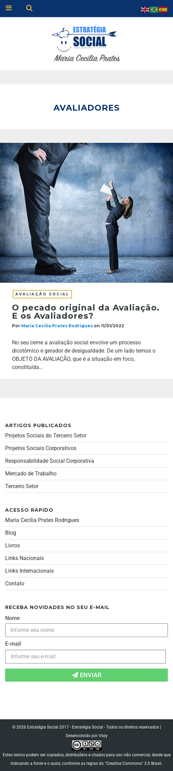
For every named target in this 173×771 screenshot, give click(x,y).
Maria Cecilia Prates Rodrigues (57, 326)
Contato (14, 583)
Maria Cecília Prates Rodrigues (42, 520)
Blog (10, 533)
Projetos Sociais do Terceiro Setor (45, 435)
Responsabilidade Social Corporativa (49, 461)
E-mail (13, 644)
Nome (12, 618)
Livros (12, 545)
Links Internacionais (29, 571)
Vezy (103, 735)
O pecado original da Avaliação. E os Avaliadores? (86, 312)
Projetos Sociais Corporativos (40, 448)
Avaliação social (42, 295)
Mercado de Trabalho (31, 473)
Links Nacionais (24, 558)
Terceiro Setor (21, 486)
